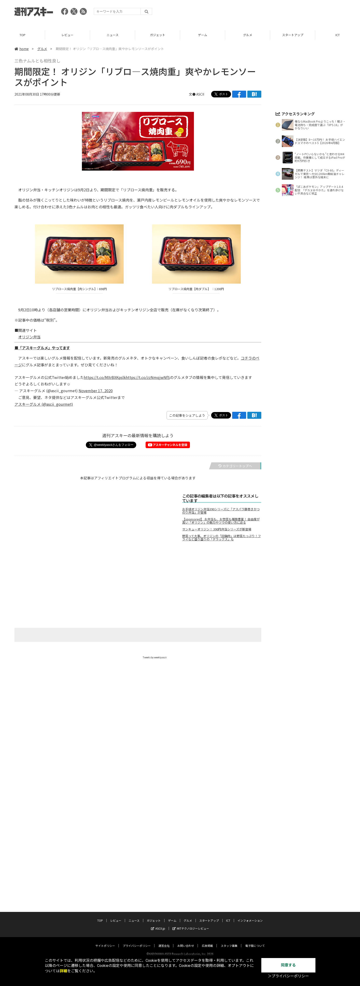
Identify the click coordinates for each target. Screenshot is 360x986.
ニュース (113, 35)
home (21, 48)
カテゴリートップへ (235, 466)
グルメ (247, 35)
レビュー (67, 35)
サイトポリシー (105, 941)
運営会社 (164, 941)
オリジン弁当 (29, 337)
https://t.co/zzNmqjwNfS (148, 377)
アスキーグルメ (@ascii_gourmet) (43, 404)
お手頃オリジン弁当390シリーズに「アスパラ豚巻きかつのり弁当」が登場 (221, 511)
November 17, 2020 (96, 390)
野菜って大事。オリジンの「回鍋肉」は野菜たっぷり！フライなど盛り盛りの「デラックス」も (221, 537)
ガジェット (157, 35)
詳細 (63, 971)
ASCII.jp (158, 924)
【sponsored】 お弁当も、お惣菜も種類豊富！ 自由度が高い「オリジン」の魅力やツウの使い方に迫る (221, 521)
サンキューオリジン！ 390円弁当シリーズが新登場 (216, 529)
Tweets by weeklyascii (155, 657)
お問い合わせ (185, 941)
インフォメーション (250, 916)
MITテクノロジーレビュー (190, 924)
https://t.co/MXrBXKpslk (105, 377)
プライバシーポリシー (137, 941)
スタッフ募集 (229, 941)
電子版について (255, 941)
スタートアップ (292, 35)
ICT (228, 916)
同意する (288, 965)
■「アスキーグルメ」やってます (42, 347)
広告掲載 (207, 941)
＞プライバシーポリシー (288, 976)
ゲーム (202, 35)
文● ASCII (196, 94)
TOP (22, 35)
